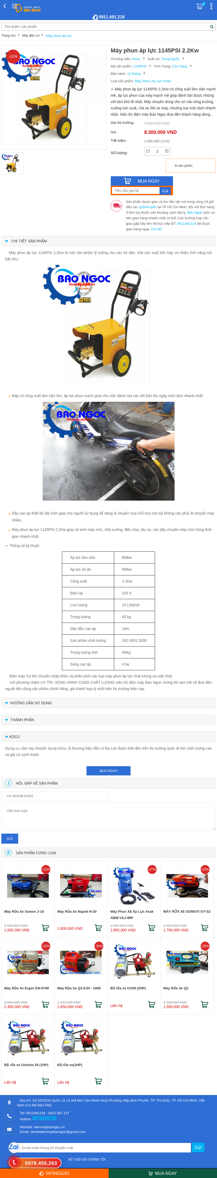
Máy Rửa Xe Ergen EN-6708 (26, 988)
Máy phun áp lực (58, 36)
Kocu (136, 59)
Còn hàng (179, 66)
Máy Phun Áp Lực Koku (153, 81)
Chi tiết (156, 229)
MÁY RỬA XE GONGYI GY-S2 (187, 911)
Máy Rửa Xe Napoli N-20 (77, 911)
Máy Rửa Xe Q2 (176, 988)
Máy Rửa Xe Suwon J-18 (24, 911)
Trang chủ (8, 35)
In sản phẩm (183, 166)
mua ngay (109, 771)
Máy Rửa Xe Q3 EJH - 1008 (78, 988)
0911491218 (186, 224)
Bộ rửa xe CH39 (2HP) (128, 988)
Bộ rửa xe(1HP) (69, 1065)
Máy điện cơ (30, 35)
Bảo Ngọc (194, 212)
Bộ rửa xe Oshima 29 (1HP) (26, 1065)
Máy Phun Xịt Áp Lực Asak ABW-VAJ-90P (131, 915)
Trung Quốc (170, 59)
